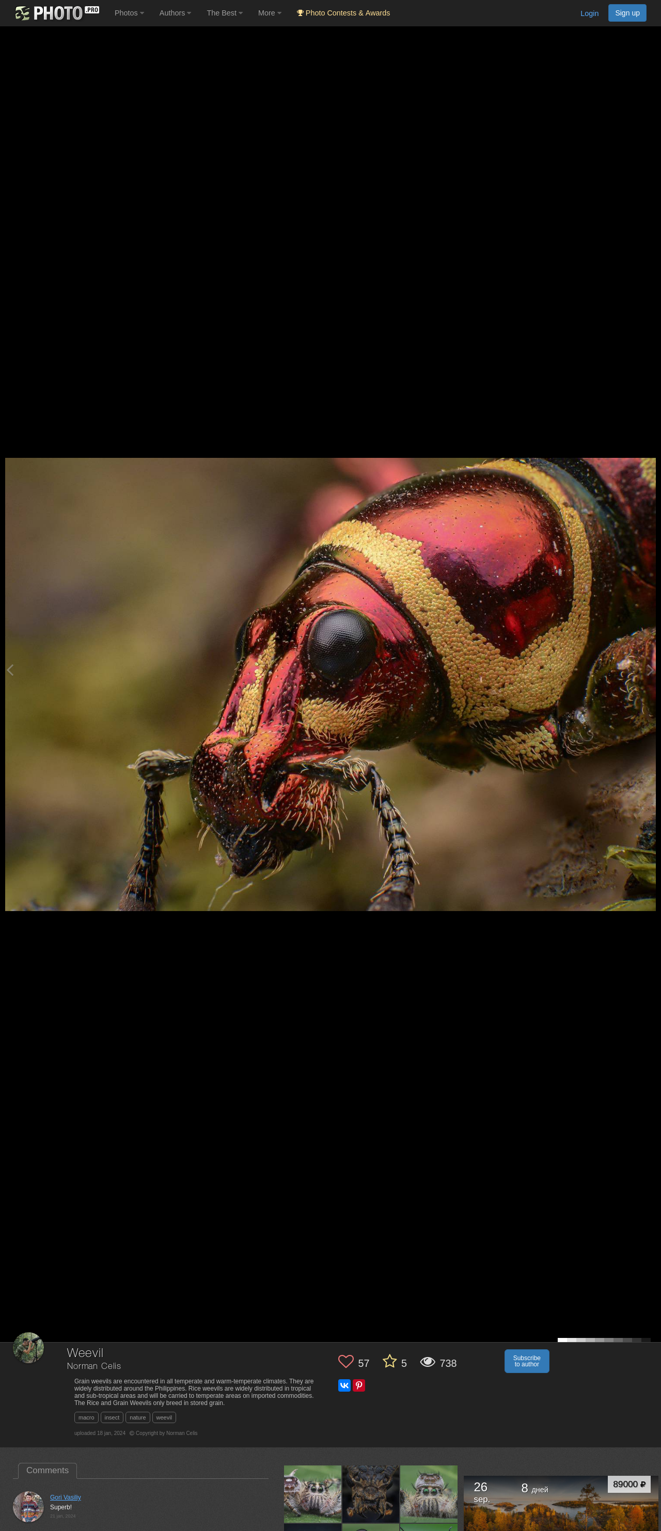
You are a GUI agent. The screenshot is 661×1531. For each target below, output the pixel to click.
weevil (164, 1417)
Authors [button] (176, 13)
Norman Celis (94, 1366)
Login (589, 13)
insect (112, 1417)
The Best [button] (225, 13)
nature (138, 1417)
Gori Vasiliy (65, 1497)
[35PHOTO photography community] (56, 13)
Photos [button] (129, 13)
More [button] (269, 13)
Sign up (627, 13)
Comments (47, 1470)
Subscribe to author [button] (527, 1361)
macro (86, 1417)
